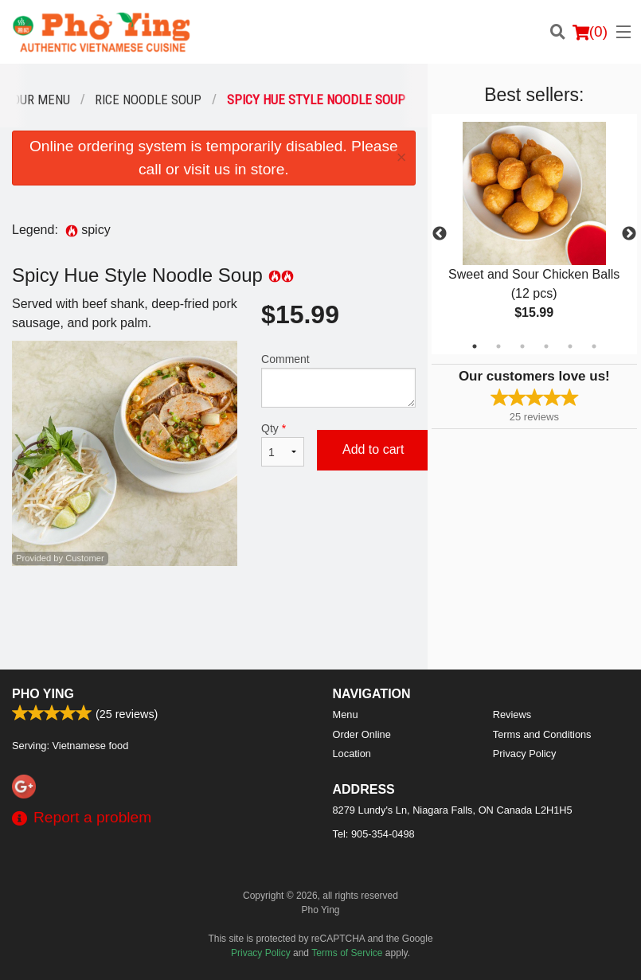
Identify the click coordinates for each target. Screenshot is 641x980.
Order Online (362, 734)
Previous (440, 234)
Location (352, 753)
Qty (282, 444)
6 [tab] (594, 346)
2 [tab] (498, 346)
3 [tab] (522, 346)
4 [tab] (546, 346)
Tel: (374, 834)
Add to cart (373, 449)
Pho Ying (43, 694)
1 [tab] (475, 346)
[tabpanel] (534, 234)
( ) (590, 32)
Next (629, 234)
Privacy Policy (525, 753)
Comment (338, 380)
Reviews (512, 714)
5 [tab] (570, 346)
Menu (345, 714)
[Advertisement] (214, 618)
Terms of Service (346, 953)
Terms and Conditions (542, 734)
